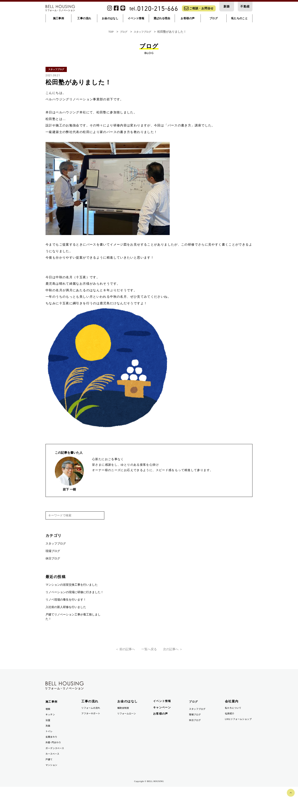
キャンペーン (163, 714)
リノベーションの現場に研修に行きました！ (74, 593)
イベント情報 (163, 707)
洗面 (48, 734)
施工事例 (52, 708)
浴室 (48, 728)
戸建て (50, 771)
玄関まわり (52, 746)
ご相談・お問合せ (199, 9)
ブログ (194, 708)
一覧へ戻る (149, 652)
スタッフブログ (56, 545)
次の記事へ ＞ (181, 652)
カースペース (54, 765)
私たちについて (234, 714)
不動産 (245, 7)
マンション (52, 777)
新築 (226, 7)
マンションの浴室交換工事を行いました (72, 586)
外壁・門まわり (55, 752)
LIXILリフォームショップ (238, 728)
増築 (48, 715)
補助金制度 (124, 714)
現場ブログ (53, 552)
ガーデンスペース (56, 759)
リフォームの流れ (92, 714)
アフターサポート (92, 720)
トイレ (50, 740)
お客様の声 (161, 721)
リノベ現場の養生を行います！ (66, 601)
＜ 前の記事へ (117, 652)
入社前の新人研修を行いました (66, 608)
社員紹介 (230, 720)
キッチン (51, 721)
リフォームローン (128, 720)
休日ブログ (53, 560)
